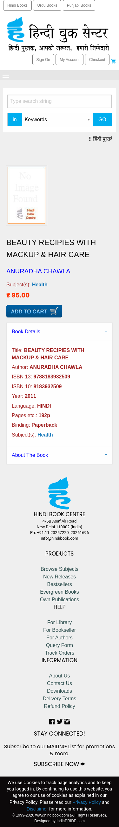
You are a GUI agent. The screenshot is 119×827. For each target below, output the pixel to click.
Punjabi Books (79, 5)
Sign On (43, 59)
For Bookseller (59, 630)
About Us (59, 675)
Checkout (97, 59)
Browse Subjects (59, 569)
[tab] (59, 332)
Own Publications (59, 599)
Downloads (59, 691)
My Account (69, 59)
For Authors (59, 637)
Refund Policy (59, 706)
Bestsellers (59, 584)
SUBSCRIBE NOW (59, 764)
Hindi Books (17, 5)
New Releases (59, 576)
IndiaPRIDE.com (70, 821)
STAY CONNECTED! (59, 733)
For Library (59, 622)
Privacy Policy (86, 802)
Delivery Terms (59, 698)
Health (40, 284)
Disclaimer (37, 808)
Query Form (59, 645)
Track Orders (59, 653)
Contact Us (59, 683)
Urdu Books (47, 5)
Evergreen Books (59, 592)
